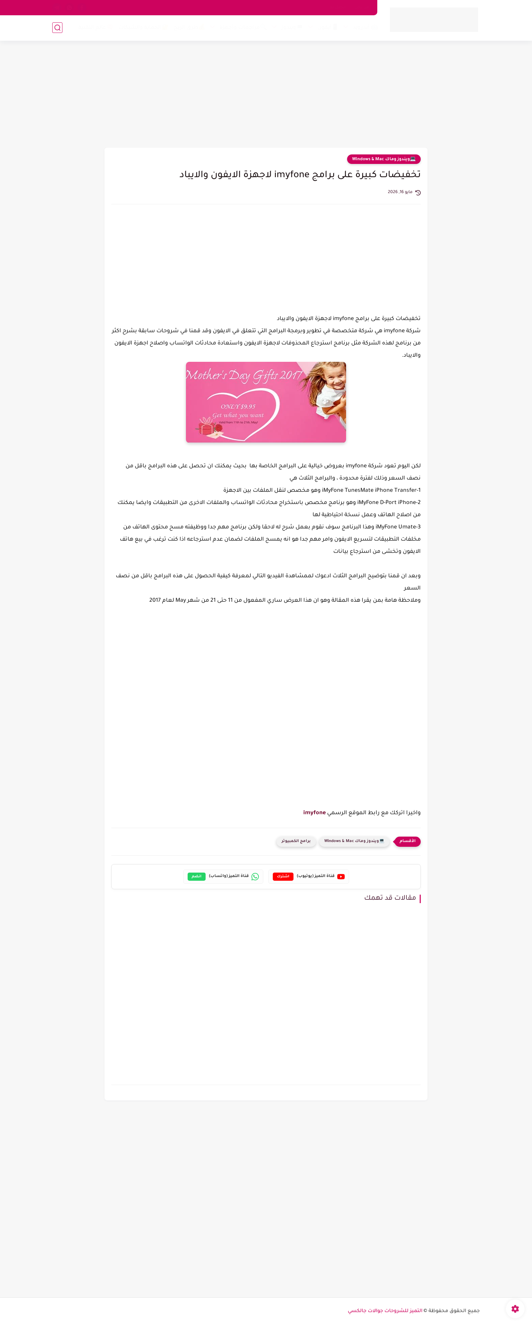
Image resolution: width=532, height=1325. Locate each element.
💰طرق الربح (189, 28)
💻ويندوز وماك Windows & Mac (384, 159)
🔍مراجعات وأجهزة (243, 28)
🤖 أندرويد (365, 28)
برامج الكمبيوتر (296, 841)
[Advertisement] (266, 95)
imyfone (314, 813)
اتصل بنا (337, 7)
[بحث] (57, 27)
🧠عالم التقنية (95, 28)
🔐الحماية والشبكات (143, 28)
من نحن (362, 7)
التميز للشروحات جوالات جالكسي (385, 1311)
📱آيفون (328, 28)
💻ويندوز (292, 28)
